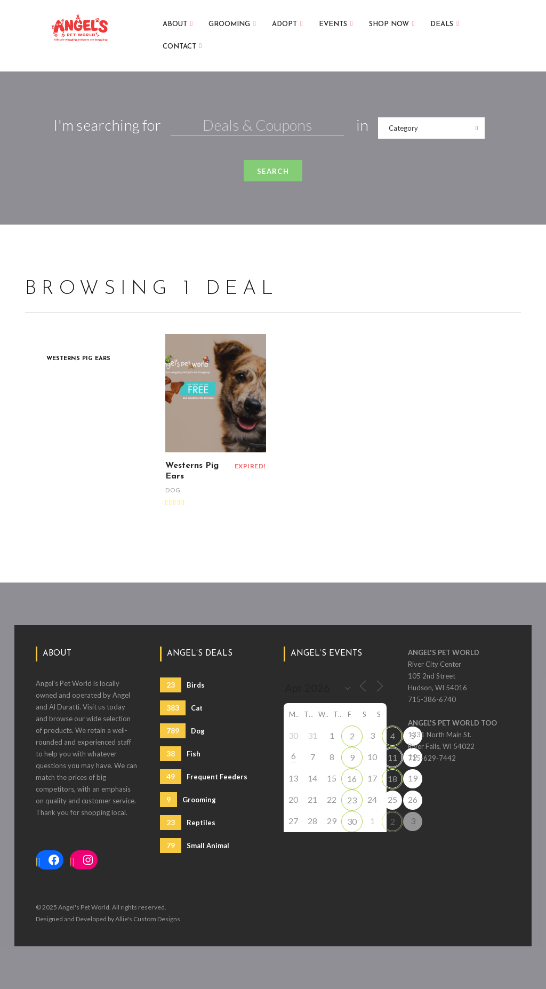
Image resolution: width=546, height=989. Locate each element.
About (178, 23)
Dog (173, 489)
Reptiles (187, 822)
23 (352, 800)
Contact (182, 45)
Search (273, 171)
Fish (180, 753)
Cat (181, 707)
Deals (444, 23)
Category (403, 128)
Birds (182, 684)
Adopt (287, 23)
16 (352, 778)
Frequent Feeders (203, 776)
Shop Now (392, 23)
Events (336, 23)
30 (352, 821)
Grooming (232, 23)
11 (392, 757)
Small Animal (194, 845)
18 (392, 778)
